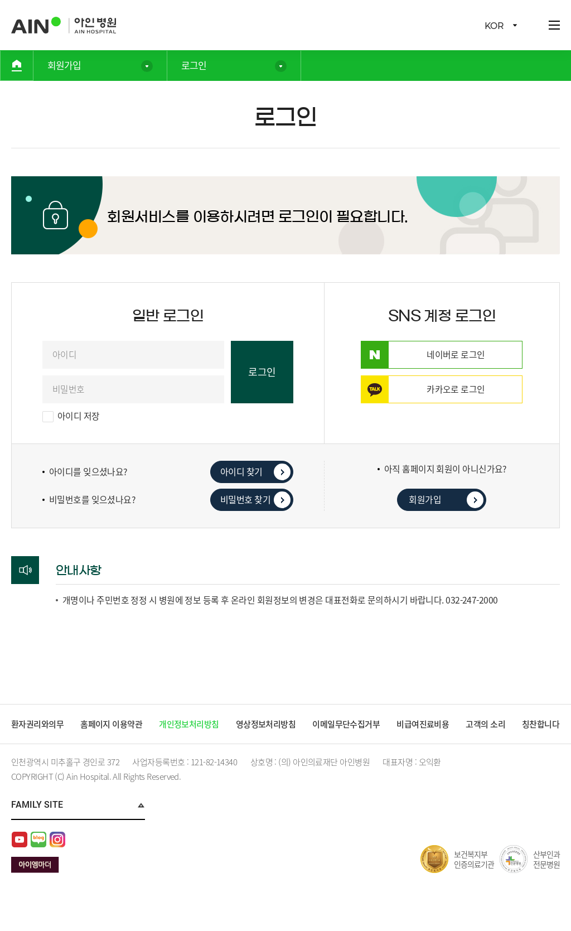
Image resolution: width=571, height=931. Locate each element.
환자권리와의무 (37, 724)
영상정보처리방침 (266, 724)
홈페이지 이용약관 (112, 724)
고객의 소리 (487, 724)
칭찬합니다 (30, 741)
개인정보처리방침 (189, 724)
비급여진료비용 (424, 724)
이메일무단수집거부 (347, 724)
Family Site (37, 821)
